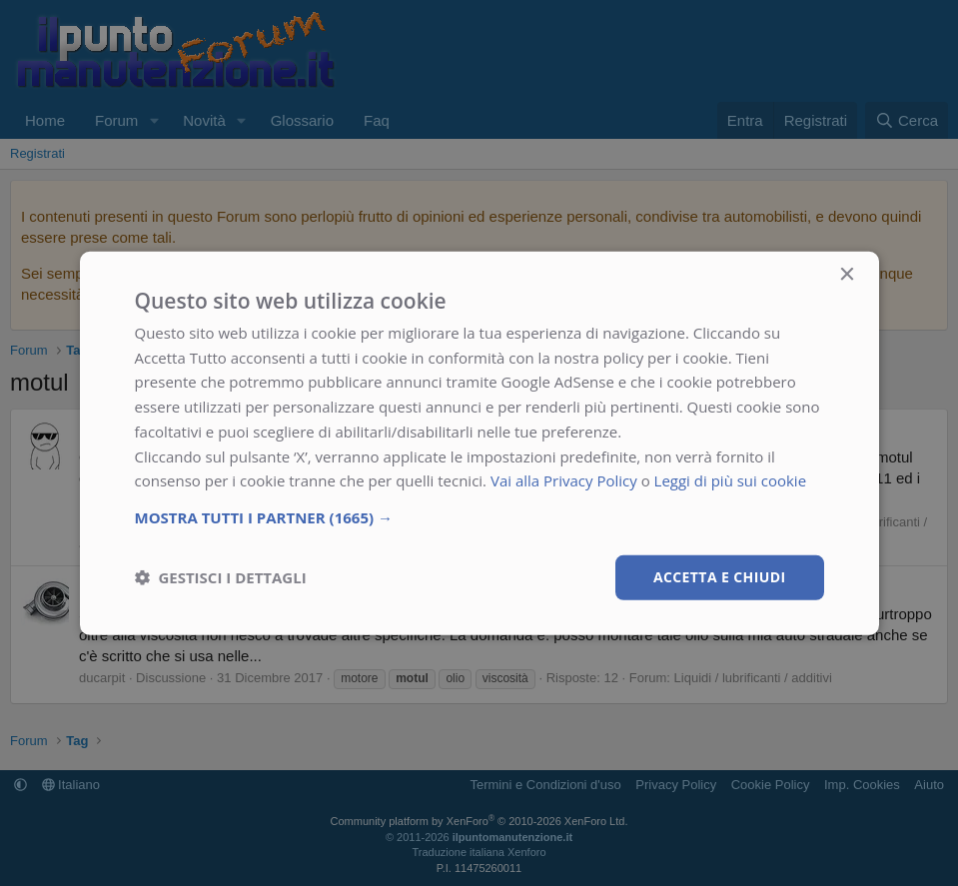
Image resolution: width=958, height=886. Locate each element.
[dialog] (479, 442)
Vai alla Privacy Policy (563, 480)
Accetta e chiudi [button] (719, 576)
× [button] (846, 274)
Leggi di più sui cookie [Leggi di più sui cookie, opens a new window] (730, 480)
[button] (479, 517)
